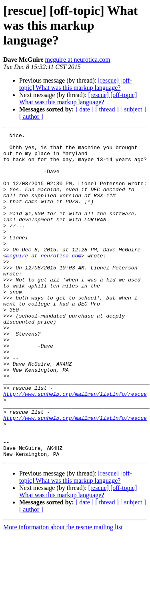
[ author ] (31, 116)
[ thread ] (107, 109)
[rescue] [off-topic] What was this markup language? (75, 84)
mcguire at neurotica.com (77, 59)
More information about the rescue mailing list (63, 592)
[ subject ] (133, 109)
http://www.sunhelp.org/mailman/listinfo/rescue (75, 446)
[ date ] (85, 109)
